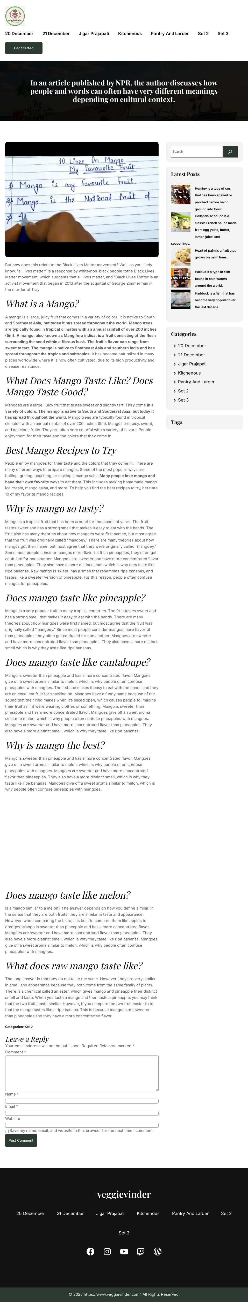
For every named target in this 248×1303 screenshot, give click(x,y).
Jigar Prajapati (192, 364)
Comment (15, 1052)
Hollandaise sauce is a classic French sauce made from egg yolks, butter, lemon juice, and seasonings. (204, 230)
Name (12, 1094)
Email (11, 1106)
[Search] (230, 152)
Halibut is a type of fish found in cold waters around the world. (212, 279)
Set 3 (183, 400)
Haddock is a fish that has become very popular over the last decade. (216, 301)
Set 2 (29, 1027)
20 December (192, 346)
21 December (191, 355)
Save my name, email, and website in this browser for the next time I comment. (82, 1130)
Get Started (24, 48)
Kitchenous (189, 373)
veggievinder (124, 1195)
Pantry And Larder (196, 382)
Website (12, 1118)
